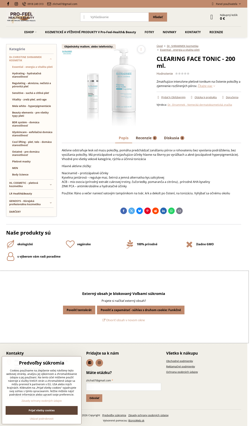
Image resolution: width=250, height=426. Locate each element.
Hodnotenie (165, 74)
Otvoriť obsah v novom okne (123, 320)
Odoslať (94, 398)
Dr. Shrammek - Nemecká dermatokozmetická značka (200, 104)
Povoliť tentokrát (79, 310)
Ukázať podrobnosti (42, 418)
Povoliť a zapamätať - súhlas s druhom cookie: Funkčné (141, 310)
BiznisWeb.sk (136, 420)
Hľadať (158, 17)
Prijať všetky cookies (42, 410)
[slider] (182, 73)
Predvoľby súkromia (114, 415)
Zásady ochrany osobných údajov (148, 415)
